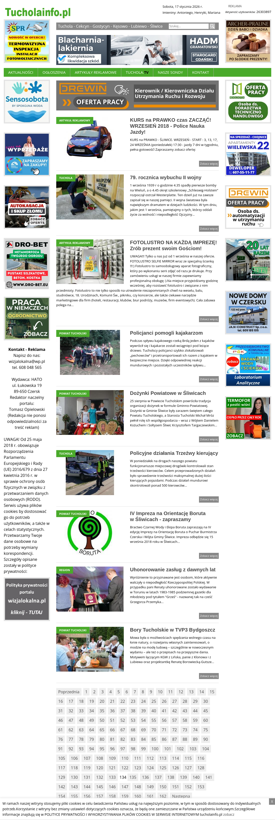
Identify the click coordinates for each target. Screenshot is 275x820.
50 (102, 720)
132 (99, 777)
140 (196, 777)
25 (154, 701)
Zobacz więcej (209, 163)
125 (163, 768)
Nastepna (181, 796)
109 (112, 758)
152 (188, 787)
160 (137, 796)
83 (133, 739)
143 (74, 787)
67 (122, 730)
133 (112, 777)
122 (125, 768)
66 (112, 730)
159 (125, 796)
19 (91, 701)
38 (133, 711)
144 (87, 787)
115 (188, 758)
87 (174, 739)
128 (201, 768)
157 (99, 796)
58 (184, 720)
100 (155, 749)
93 (81, 749)
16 (60, 701)
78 (81, 739)
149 (150, 787)
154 (61, 796)
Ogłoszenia (54, 72)
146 (112, 787)
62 (70, 730)
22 (122, 701)
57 (174, 720)
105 (61, 758)
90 (205, 739)
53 (133, 720)
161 (150, 796)
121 (112, 768)
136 (145, 777)
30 (205, 701)
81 (112, 739)
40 (154, 711)
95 (102, 749)
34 (91, 711)
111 (137, 758)
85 (154, 739)
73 (184, 730)
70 (154, 730)
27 (174, 701)
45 (205, 711)
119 (87, 768)
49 (91, 720)
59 (195, 720)
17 (70, 701)
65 (102, 730)
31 (60, 711)
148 (137, 787)
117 (61, 768)
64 (91, 730)
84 (143, 739)
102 (180, 749)
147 (125, 787)
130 (74, 777)
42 (174, 711)
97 (122, 749)
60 (205, 720)
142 (61, 787)
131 (87, 777)
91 (60, 749)
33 (81, 711)
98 (133, 749)
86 (164, 739)
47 (70, 720)
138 (170, 777)
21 (112, 701)
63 (81, 730)
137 (158, 777)
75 (205, 730)
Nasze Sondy (170, 72)
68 (133, 730)
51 (112, 720)
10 (160, 692)
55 (154, 720)
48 (81, 720)
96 (112, 749)
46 (60, 720)
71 (164, 730)
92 (70, 749)
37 (122, 711)
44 (195, 711)
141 (208, 777)
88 (184, 739)
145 (99, 787)
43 (184, 711)
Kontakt (200, 72)
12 (180, 692)
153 (201, 787)
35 (102, 711)
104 (205, 749)
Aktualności (20, 72)
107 (87, 758)
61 (60, 730)
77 (70, 739)
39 (143, 711)
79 (91, 739)
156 (87, 796)
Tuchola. (137, 72)
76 (60, 739)
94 (91, 749)
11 (170, 692)
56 (164, 720)
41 (164, 711)
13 (191, 692)
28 (184, 701)
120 (99, 768)
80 (102, 739)
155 (74, 796)
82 (122, 739)
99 (143, 749)
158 (112, 796)
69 (143, 730)
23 (133, 701)
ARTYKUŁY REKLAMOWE (95, 72)
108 (99, 758)
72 (174, 730)
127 (188, 768)
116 (201, 758)
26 (164, 701)
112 (150, 758)
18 (81, 701)
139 (183, 777)
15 (212, 692)
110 (125, 758)
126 (175, 768)
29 (195, 701)
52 (122, 720)
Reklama (235, 6)
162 (163, 796)
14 (201, 692)
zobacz (228, 814)
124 (150, 768)
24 (143, 701)
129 (61, 777)
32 (70, 711)
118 (74, 768)
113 (163, 758)
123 (137, 768)
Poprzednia (69, 692)
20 (102, 701)
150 (163, 787)
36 (112, 711)
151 (175, 787)
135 (133, 777)
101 (167, 749)
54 (143, 720)
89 (195, 739)
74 (195, 730)
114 (175, 758)
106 (74, 758)
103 (193, 749)
